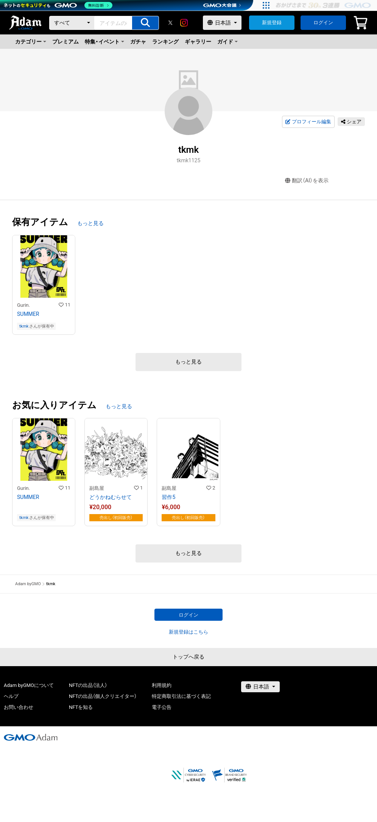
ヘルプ (11, 696)
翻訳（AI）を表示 (307, 181)
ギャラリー (198, 41)
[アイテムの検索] (145, 23)
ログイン (323, 22)
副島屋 (96, 488)
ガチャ (138, 42)
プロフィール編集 (308, 122)
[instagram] (184, 22)
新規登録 (272, 22)
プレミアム (65, 42)
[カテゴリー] (72, 23)
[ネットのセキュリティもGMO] (58, 5)
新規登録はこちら (188, 632)
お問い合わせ (18, 707)
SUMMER (28, 314)
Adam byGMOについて (29, 685)
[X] (170, 22)
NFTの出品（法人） (88, 685)
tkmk (23, 326)
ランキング (165, 41)
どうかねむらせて (110, 497)
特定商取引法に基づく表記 (181, 696)
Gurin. (23, 305)
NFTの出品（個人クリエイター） (103, 696)
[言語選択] (222, 23)
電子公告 (161, 707)
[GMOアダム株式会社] (31, 737)
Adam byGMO (28, 583)
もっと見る (90, 223)
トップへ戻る (188, 657)
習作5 (168, 497)
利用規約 (161, 685)
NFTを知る (81, 707)
